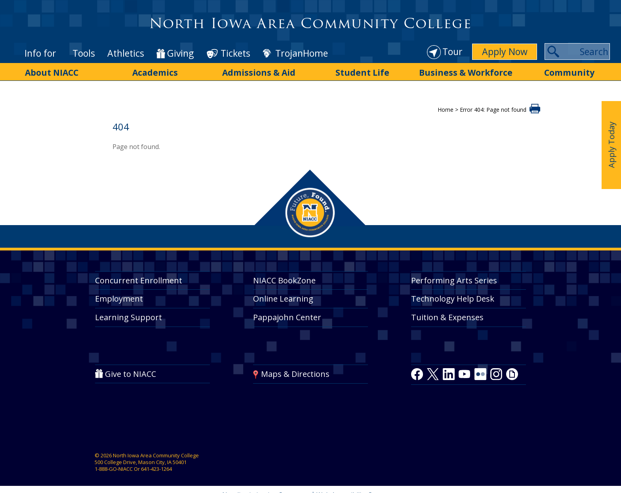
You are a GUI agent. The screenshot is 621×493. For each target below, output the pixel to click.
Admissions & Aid (258, 72)
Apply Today (611, 145)
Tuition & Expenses (447, 317)
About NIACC (51, 72)
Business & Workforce (465, 72)
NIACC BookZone (284, 280)
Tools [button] (83, 53)
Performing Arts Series (454, 280)
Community (569, 72)
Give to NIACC (130, 374)
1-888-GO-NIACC (114, 468)
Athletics (125, 53)
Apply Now (505, 51)
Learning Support (128, 317)
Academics (155, 72)
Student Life (362, 72)
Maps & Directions (295, 374)
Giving (180, 53)
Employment (119, 298)
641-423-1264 (156, 468)
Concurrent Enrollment (138, 280)
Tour (452, 51)
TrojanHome (301, 53)
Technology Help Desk (452, 298)
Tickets (235, 53)
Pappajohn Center (287, 317)
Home (445, 109)
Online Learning (283, 298)
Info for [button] (40, 53)
